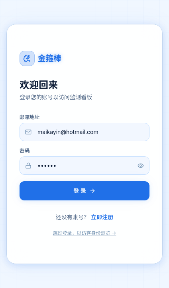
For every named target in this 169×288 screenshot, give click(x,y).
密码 (24, 151)
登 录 (84, 190)
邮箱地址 (29, 117)
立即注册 (102, 217)
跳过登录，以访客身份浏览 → (84, 233)
